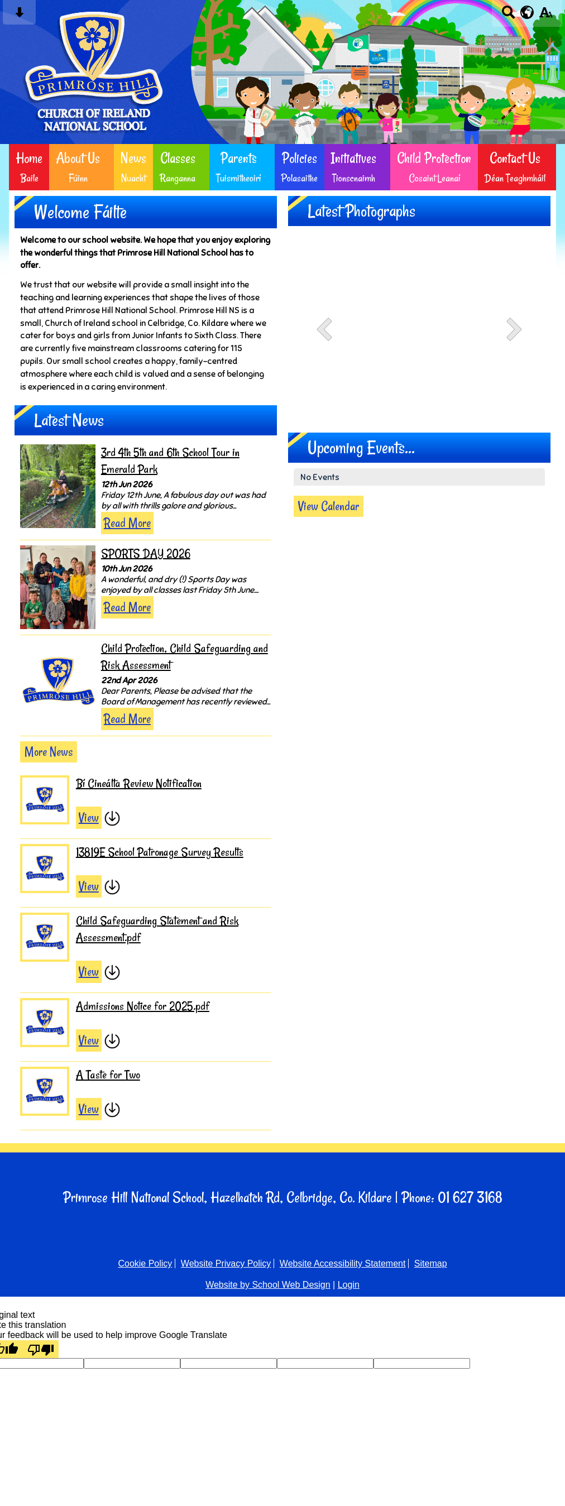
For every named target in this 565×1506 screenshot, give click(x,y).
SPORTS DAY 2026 (145, 553)
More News (49, 752)
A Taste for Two (108, 1075)
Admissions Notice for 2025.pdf (142, 1006)
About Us (78, 167)
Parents (238, 167)
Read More (127, 523)
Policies (299, 167)
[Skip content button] (19, 16)
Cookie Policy (145, 1263)
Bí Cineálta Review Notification (139, 783)
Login (349, 1284)
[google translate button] (527, 12)
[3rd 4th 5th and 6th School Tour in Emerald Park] (57, 486)
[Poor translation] (41, 1349)
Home (29, 167)
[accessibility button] (546, 16)
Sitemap (430, 1263)
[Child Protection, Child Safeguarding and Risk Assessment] (57, 682)
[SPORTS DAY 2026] (57, 587)
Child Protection (434, 167)
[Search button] (508, 16)
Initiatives (353, 167)
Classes (177, 167)
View (89, 817)
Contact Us (515, 167)
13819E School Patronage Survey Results (159, 852)
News (133, 167)
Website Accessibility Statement (343, 1263)
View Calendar (328, 506)
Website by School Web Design (268, 1284)
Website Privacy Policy (226, 1263)
